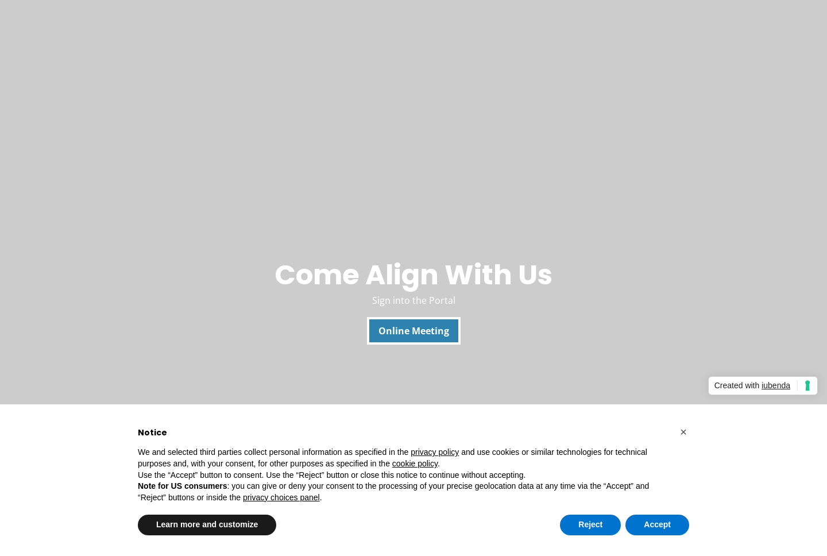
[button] (683, 432)
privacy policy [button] (435, 452)
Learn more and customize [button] (207, 524)
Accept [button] (657, 524)
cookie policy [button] (415, 463)
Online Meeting (413, 331)
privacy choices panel (281, 497)
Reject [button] (590, 524)
